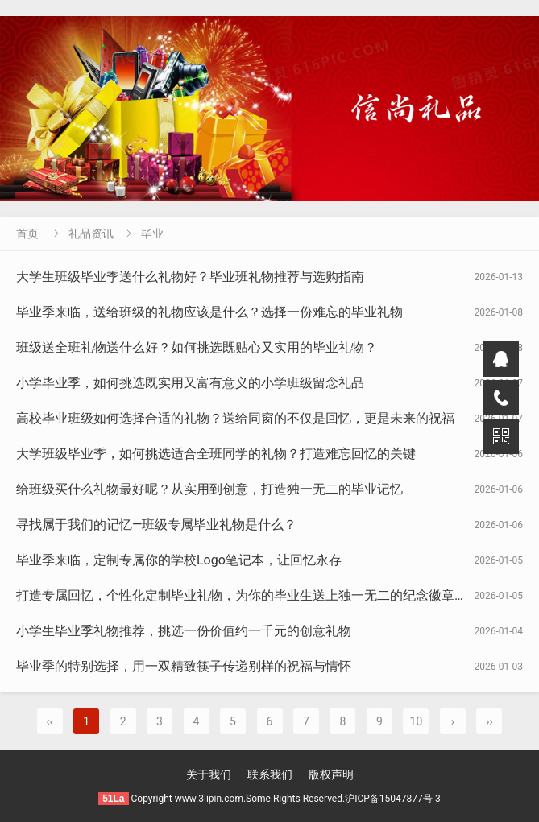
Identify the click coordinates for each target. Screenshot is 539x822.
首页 (27, 233)
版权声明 (331, 774)
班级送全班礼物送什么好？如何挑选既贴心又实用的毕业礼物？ (196, 347)
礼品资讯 (91, 233)
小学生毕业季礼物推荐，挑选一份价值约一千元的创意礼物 (183, 630)
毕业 (152, 233)
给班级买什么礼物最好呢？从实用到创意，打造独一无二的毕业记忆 (209, 489)
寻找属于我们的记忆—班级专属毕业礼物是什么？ (156, 524)
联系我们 (269, 774)
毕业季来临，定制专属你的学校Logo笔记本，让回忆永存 (179, 560)
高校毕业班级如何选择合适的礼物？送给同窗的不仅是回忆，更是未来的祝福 (235, 418)
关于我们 (208, 774)
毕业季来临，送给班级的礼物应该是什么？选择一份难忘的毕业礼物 (209, 312)
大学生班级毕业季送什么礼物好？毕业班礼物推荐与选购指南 (190, 276)
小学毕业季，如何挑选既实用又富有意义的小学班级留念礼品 (190, 382)
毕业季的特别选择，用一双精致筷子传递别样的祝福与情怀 (183, 666)
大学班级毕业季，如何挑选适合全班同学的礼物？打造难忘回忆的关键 (216, 453)
